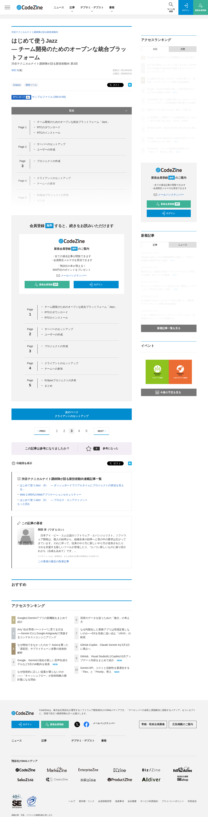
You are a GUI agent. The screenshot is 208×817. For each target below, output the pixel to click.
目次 (98, 111)
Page (22, 127)
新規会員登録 (46, 284)
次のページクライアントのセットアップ (71, 414)
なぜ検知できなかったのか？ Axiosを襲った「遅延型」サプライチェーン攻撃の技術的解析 (42, 648)
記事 (72, 7)
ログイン (96, 284)
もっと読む (23, 503)
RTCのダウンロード (49, 127)
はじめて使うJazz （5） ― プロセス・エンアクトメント (54, 499)
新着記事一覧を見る (168, 328)
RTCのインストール (49, 132)
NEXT (102, 431)
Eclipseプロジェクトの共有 (60, 380)
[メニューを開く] (7, 7)
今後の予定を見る (168, 392)
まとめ (48, 385)
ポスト (114, 85)
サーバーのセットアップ (51, 144)
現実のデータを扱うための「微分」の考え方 (169, 110)
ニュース (59, 7)
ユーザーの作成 (46, 149)
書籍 (111, 7)
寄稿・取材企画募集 (153, 724)
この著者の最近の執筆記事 (53, 561)
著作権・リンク (86, 801)
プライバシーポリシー (173, 801)
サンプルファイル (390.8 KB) (49, 96)
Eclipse (17, 85)
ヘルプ (71, 801)
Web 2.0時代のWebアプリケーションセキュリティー (50, 494)
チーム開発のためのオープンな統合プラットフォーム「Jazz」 (73, 121)
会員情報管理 (104, 801)
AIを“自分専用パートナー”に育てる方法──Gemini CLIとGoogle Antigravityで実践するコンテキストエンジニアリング (42, 633)
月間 (182, 49)
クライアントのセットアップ (61, 363)
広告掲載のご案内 (182, 724)
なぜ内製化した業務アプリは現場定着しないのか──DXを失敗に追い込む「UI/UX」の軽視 (105, 633)
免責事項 (119, 801)
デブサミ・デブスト (92, 7)
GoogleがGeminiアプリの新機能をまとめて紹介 (170, 57)
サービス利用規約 (149, 801)
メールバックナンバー (71, 275)
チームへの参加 (54, 368)
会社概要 (132, 801)
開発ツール (31, 85)
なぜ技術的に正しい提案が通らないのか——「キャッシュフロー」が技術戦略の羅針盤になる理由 (42, 675)
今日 (155, 49)
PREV (41, 431)
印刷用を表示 (21, 463)
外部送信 (192, 801)
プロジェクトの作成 (48, 161)
